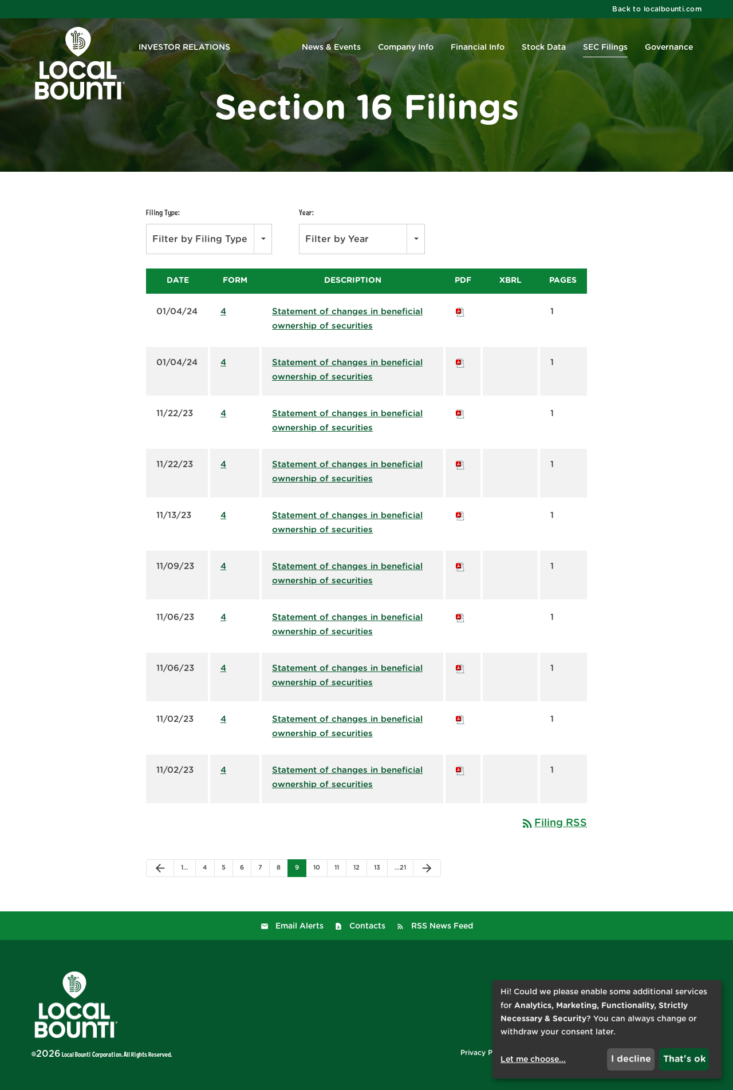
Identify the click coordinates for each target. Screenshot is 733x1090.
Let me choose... (533, 1060)
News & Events (331, 48)
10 (316, 867)
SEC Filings (605, 48)
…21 (400, 867)
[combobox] (209, 239)
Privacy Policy (484, 1052)
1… (184, 867)
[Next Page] (427, 868)
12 (356, 867)
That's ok (684, 1059)
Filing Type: (163, 212)
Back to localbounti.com (657, 9)
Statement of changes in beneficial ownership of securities (347, 318)
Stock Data (544, 48)
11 (336, 867)
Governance (669, 48)
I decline (631, 1059)
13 (377, 867)
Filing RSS (554, 823)
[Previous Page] (160, 868)
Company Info (406, 48)
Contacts (367, 926)
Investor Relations (184, 48)
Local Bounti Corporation (91, 1054)
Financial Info (478, 48)
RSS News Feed (442, 926)
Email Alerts (299, 926)
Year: (306, 212)
